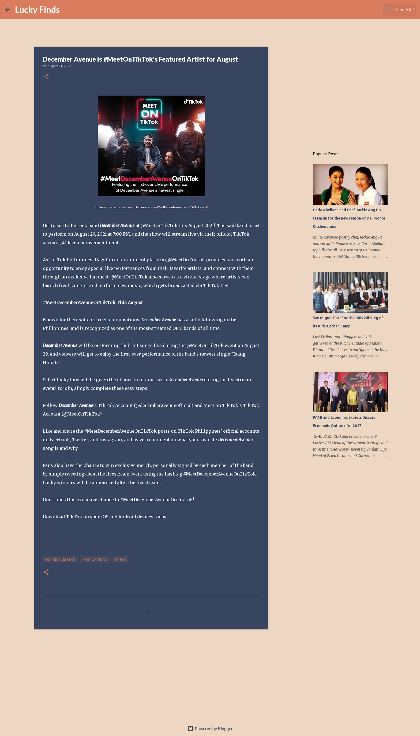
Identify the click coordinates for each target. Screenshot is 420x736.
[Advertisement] (151, 674)
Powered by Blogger (210, 728)
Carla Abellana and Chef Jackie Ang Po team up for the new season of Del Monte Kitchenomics (349, 218)
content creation (60, 559)
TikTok (120, 559)
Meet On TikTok (95, 559)
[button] (46, 77)
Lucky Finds (37, 9)
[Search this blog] (387, 9)
